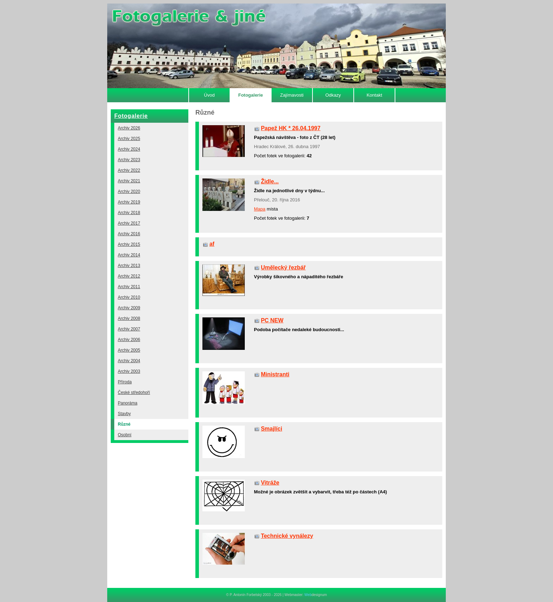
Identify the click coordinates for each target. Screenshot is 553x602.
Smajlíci (271, 429)
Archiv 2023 (129, 159)
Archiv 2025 (129, 138)
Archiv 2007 (129, 329)
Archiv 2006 (129, 339)
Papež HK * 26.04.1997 (291, 128)
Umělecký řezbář (283, 267)
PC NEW (272, 320)
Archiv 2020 (129, 191)
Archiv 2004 (129, 360)
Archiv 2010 (129, 297)
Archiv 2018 (129, 212)
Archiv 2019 (129, 202)
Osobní (125, 434)
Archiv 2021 (129, 180)
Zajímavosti (291, 95)
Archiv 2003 (129, 371)
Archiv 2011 (129, 286)
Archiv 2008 (129, 318)
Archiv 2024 (129, 149)
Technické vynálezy (287, 536)
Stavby (124, 413)
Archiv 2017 (129, 223)
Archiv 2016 (129, 233)
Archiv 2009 (129, 307)
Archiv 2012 (129, 276)
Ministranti (275, 374)
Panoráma (127, 403)
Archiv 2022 (129, 170)
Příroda (125, 381)
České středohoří (134, 392)
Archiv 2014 (129, 255)
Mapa (260, 209)
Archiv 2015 (129, 244)
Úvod (209, 95)
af (211, 244)
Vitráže (270, 483)
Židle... (270, 181)
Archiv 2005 (129, 350)
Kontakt (374, 95)
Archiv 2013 (129, 265)
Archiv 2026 (129, 128)
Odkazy (333, 95)
